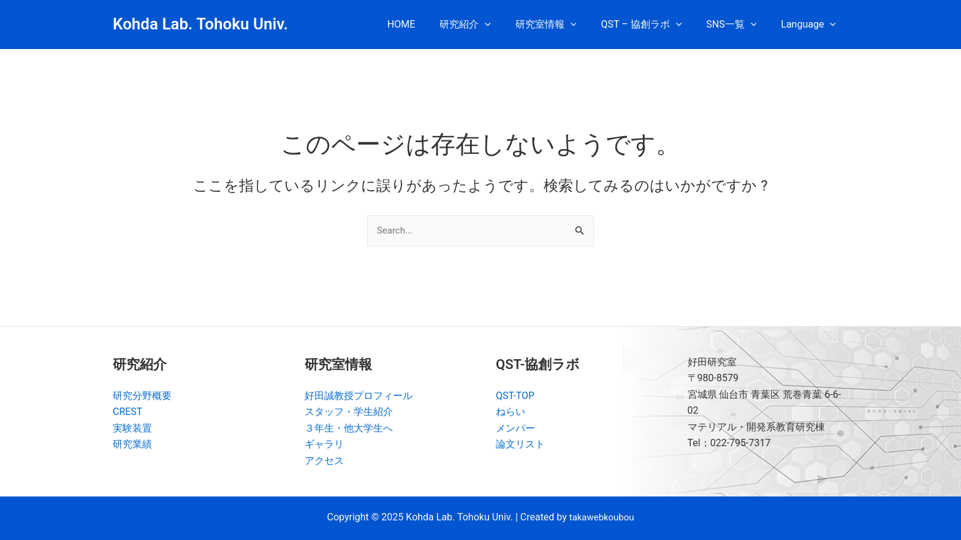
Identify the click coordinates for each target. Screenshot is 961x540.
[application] (507, 24)
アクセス (324, 460)
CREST (127, 411)
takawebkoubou (601, 517)
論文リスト (520, 444)
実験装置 (132, 428)
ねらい (510, 411)
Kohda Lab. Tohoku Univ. (200, 24)
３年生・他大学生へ (349, 428)
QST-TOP (515, 395)
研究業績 (132, 444)
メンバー (515, 428)
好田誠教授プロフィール (358, 395)
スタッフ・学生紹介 (349, 411)
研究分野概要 (142, 395)
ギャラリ (324, 444)
